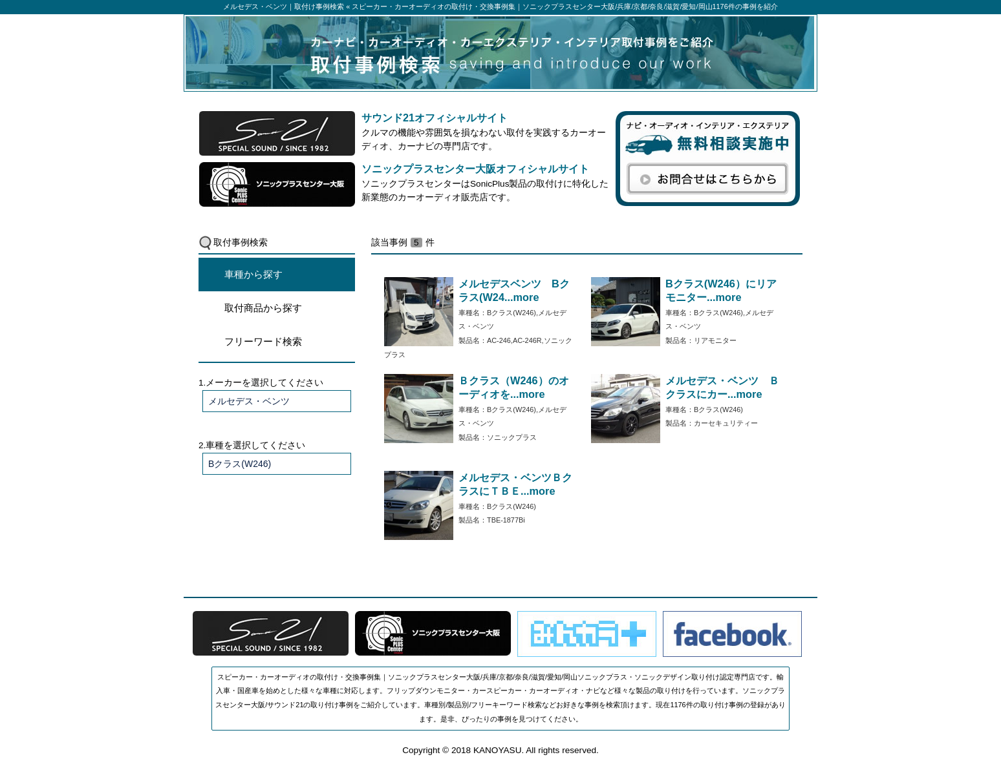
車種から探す (253, 274)
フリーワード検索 (263, 341)
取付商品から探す (263, 307)
